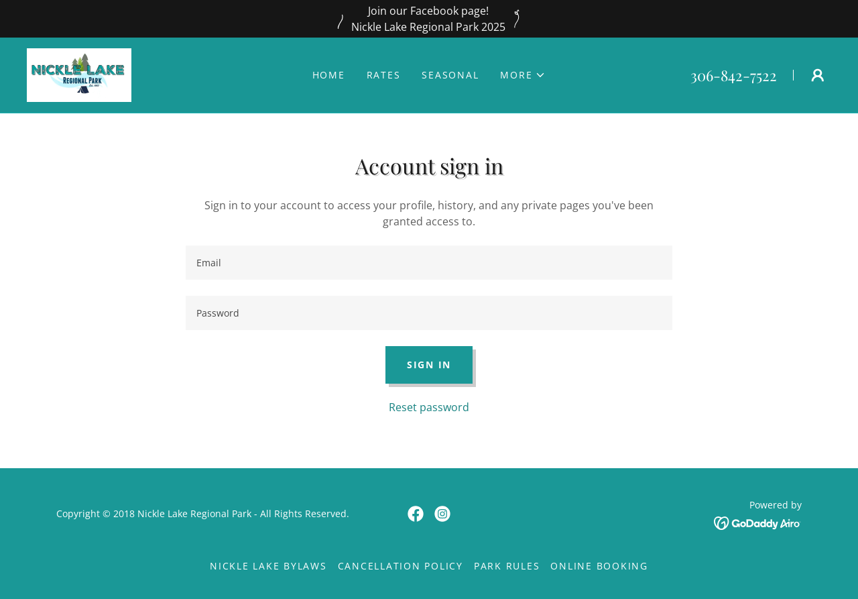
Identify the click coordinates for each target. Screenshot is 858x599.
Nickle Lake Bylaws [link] (268, 565)
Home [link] (328, 74)
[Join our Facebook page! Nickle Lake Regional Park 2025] (429, 19)
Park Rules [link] (507, 565)
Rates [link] (384, 74)
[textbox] (429, 263)
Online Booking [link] (599, 565)
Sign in (429, 364)
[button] (523, 75)
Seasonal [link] (450, 74)
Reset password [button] (429, 407)
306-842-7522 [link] (733, 75)
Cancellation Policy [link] (400, 565)
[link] (79, 73)
